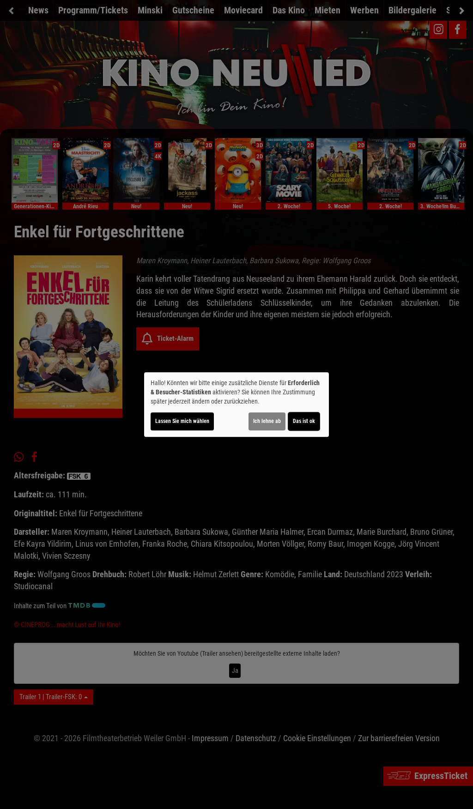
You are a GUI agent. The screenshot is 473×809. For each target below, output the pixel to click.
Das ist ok (304, 421)
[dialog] (236, 404)
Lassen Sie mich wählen (182, 421)
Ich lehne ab (267, 421)
